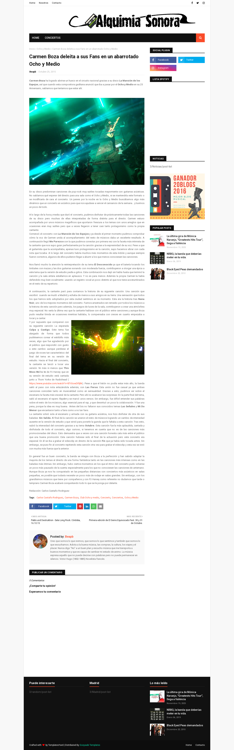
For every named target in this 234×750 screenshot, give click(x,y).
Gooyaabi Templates (90, 745)
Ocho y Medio (43, 49)
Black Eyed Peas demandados (185, 269)
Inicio (32, 49)
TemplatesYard (55, 745)
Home (32, 3)
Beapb (32, 71)
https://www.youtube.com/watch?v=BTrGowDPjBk (55, 383)
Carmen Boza (72, 497)
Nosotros (43, 3)
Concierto (105, 497)
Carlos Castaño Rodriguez (50, 497)
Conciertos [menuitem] (53, 37)
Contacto (56, 3)
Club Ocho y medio (89, 497)
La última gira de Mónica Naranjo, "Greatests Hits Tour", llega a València (185, 240)
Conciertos (117, 497)
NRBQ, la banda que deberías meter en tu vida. (184, 255)
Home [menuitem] (35, 37)
